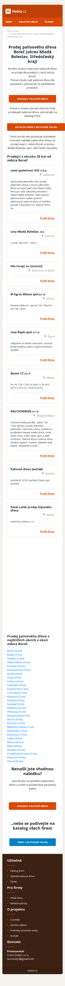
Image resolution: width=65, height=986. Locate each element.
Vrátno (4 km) (15, 681)
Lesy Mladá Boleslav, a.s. (27, 231)
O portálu (15, 919)
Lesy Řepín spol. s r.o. (25, 332)
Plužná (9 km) (15, 761)
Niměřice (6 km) (16, 708)
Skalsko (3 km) (15, 658)
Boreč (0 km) (14, 651)
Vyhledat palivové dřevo (32, 98)
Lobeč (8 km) (14, 738)
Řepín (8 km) (14, 746)
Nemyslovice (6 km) (18, 715)
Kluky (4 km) (14, 677)
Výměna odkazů (18, 925)
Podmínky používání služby (24, 930)
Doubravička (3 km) (18, 670)
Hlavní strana (13, 31)
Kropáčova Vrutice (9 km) (22, 753)
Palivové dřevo (28, 21)
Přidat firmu (16, 897)
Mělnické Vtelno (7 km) (20, 727)
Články (49, 21)
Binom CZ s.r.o (20, 373)
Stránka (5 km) (15, 700)
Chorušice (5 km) (17, 692)
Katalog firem (17, 870)
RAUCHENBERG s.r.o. (24, 411)
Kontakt (14, 935)
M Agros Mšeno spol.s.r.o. (28, 294)
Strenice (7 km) (16, 723)
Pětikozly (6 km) (16, 712)
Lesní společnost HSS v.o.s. (28, 170)
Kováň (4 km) (15, 673)
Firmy (9, 21)
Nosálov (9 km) (16, 750)
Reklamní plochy (18, 903)
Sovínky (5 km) (15, 704)
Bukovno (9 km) (16, 757)
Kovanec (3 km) (16, 666)
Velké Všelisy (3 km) (18, 662)
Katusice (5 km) (16, 696)
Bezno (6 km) (15, 719)
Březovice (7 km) (17, 734)
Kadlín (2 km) (14, 654)
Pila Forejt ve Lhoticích (26, 266)
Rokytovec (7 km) (17, 731)
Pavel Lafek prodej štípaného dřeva (31, 508)
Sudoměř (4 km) (16, 685)
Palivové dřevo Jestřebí (26, 469)
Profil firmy (47, 218)
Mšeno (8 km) (15, 742)
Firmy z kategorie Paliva (32, 842)
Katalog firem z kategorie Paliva (36, 127)
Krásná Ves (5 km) (17, 689)
